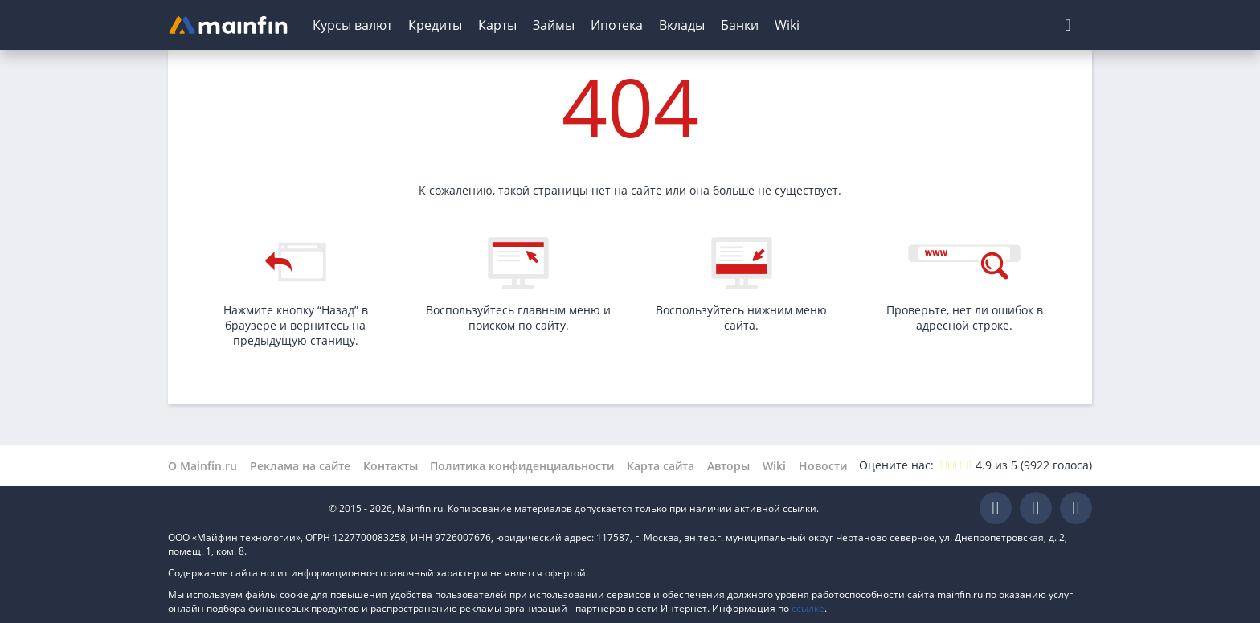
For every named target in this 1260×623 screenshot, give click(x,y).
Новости (823, 465)
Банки (740, 25)
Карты (497, 25)
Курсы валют (352, 25)
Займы (554, 25)
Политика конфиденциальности (522, 465)
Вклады (682, 25)
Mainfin (240, 508)
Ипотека (617, 25)
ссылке (808, 608)
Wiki (787, 25)
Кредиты (435, 25)
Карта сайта (660, 465)
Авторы (728, 465)
